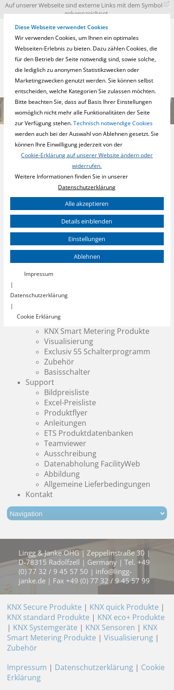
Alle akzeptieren (87, 203)
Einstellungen (86, 239)
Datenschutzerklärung (87, 187)
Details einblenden (86, 221)
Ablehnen (87, 256)
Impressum (38, 274)
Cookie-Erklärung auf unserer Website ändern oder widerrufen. (87, 160)
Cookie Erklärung (39, 316)
